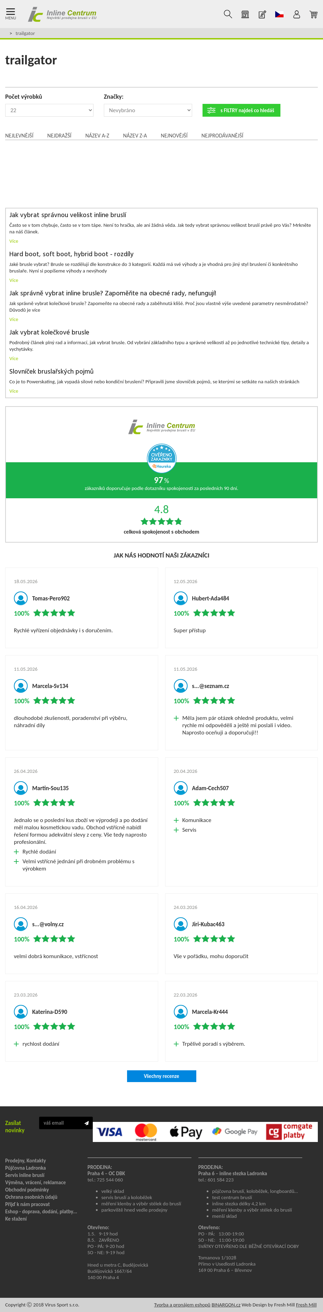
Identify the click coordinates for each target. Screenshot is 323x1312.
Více (13, 241)
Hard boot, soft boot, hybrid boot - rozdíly (71, 254)
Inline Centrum (62, 14)
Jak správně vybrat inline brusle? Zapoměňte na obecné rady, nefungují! (112, 293)
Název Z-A (135, 135)
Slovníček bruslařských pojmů (51, 372)
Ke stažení (16, 1219)
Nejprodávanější (222, 135)
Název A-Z (97, 135)
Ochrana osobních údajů (31, 1197)
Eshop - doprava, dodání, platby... (41, 1211)
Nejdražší (59, 135)
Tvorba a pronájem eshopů (182, 1305)
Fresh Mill (306, 1305)
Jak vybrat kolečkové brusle (49, 333)
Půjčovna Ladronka (25, 1168)
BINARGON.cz (226, 1305)
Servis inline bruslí (24, 1175)
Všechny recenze (161, 1076)
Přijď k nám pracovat (27, 1204)
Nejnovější (174, 135)
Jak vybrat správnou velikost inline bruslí (67, 215)
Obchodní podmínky (27, 1190)
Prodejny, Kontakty (25, 1161)
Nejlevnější (19, 135)
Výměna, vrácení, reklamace (35, 1182)
